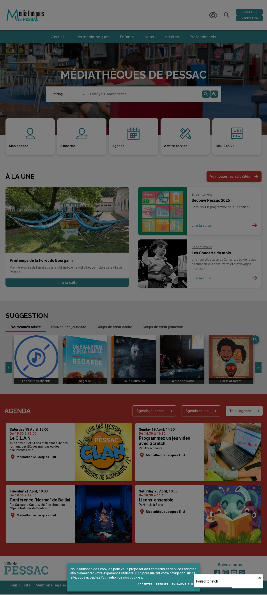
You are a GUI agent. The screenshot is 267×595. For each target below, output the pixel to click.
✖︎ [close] (259, 578)
